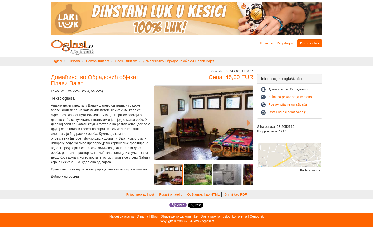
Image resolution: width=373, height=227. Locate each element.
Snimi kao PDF (236, 194)
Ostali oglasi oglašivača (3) (288, 112)
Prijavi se (267, 43)
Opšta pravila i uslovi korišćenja (223, 216)
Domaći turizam (97, 61)
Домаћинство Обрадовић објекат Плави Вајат (178, 61)
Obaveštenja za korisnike (179, 216)
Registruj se (285, 43)
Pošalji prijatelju (170, 194)
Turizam (74, 61)
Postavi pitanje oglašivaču (288, 104)
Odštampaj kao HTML (203, 194)
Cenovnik (257, 216)
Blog (154, 216)
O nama (142, 216)
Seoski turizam (126, 61)
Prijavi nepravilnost (140, 194)
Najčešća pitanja (121, 216)
